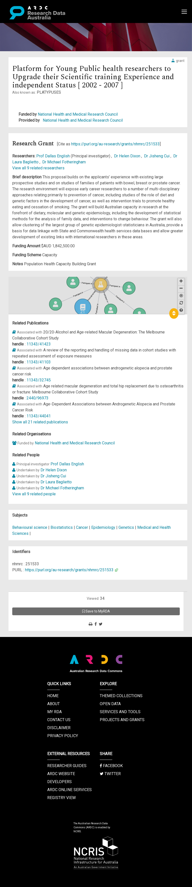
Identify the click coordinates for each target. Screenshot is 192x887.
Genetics (126, 527)
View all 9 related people (34, 494)
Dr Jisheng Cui (157, 156)
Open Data (110, 703)
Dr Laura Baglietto (56, 482)
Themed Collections (121, 695)
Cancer (82, 527)
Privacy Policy (62, 735)
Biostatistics (61, 527)
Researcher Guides (66, 765)
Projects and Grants (122, 719)
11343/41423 (38, 344)
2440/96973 (37, 398)
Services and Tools (120, 711)
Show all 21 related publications (40, 422)
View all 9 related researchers (38, 168)
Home (52, 695)
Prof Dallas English (53, 156)
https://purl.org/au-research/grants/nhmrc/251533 (115, 144)
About (53, 703)
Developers (59, 781)
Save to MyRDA (96, 611)
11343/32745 (38, 380)
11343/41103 (38, 362)
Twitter (110, 773)
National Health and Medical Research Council (78, 114)
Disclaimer (58, 727)
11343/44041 (38, 416)
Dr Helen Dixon (127, 156)
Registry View (61, 797)
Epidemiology (103, 527)
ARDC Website (61, 773)
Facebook (111, 765)
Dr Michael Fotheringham (64, 162)
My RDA (54, 711)
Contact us (58, 719)
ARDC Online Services (69, 789)
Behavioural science (29, 527)
